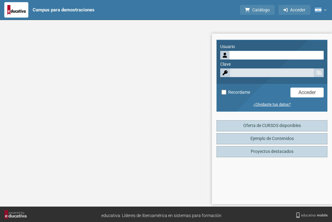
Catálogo (257, 9)
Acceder (294, 9)
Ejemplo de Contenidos (272, 138)
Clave (225, 64)
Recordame (235, 92)
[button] (321, 10)
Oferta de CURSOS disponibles (272, 125)
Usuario (227, 46)
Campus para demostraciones (64, 10)
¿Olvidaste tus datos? (272, 104)
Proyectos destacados (272, 151)
